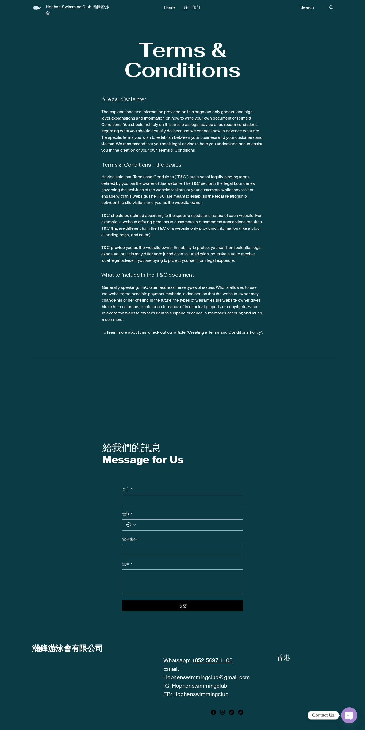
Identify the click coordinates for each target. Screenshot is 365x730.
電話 (127, 514)
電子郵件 (129, 539)
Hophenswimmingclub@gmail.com (206, 677)
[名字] (181, 499)
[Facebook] (213, 712)
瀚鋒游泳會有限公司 (67, 648)
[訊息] (182, 581)
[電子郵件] (181, 549)
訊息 (127, 564)
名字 (127, 489)
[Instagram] (222, 712)
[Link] (231, 712)
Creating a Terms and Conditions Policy (224, 332)
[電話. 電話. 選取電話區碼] (131, 525)
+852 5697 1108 (212, 660)
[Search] (309, 7)
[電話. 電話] (188, 525)
